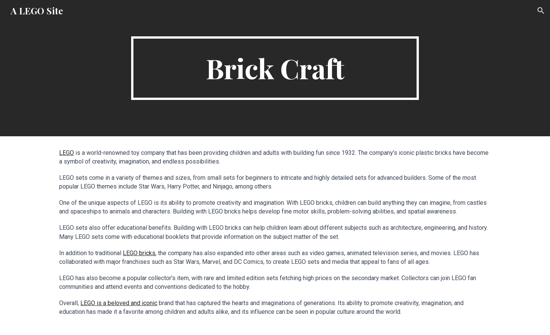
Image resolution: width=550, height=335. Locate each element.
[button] (541, 11)
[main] (275, 68)
